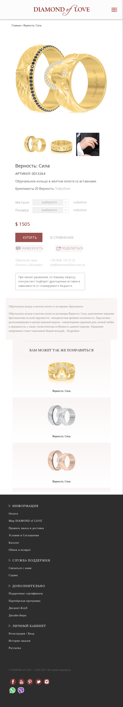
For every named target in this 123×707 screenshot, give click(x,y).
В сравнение (62, 237)
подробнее (80, 202)
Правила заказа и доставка (26, 528)
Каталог (14, 542)
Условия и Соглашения (24, 535)
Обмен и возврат (20, 549)
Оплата (13, 513)
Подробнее (62, 188)
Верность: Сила (61, 391)
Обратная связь (26, 260)
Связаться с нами (20, 568)
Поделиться (71, 248)
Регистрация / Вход (21, 633)
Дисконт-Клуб (18, 608)
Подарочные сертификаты (26, 593)
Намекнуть (32, 248)
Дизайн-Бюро (18, 615)
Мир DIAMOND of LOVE (25, 520)
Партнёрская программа (24, 600)
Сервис (13, 575)
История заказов (19, 640)
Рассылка (15, 648)
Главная (16, 25)
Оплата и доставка (28, 265)
